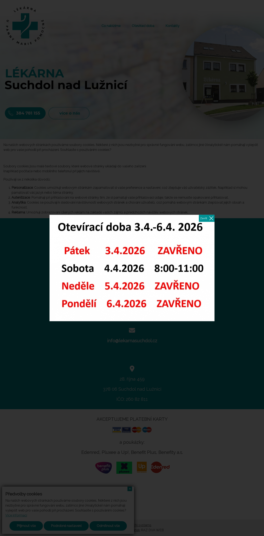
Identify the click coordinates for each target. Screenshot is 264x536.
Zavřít (203, 218)
